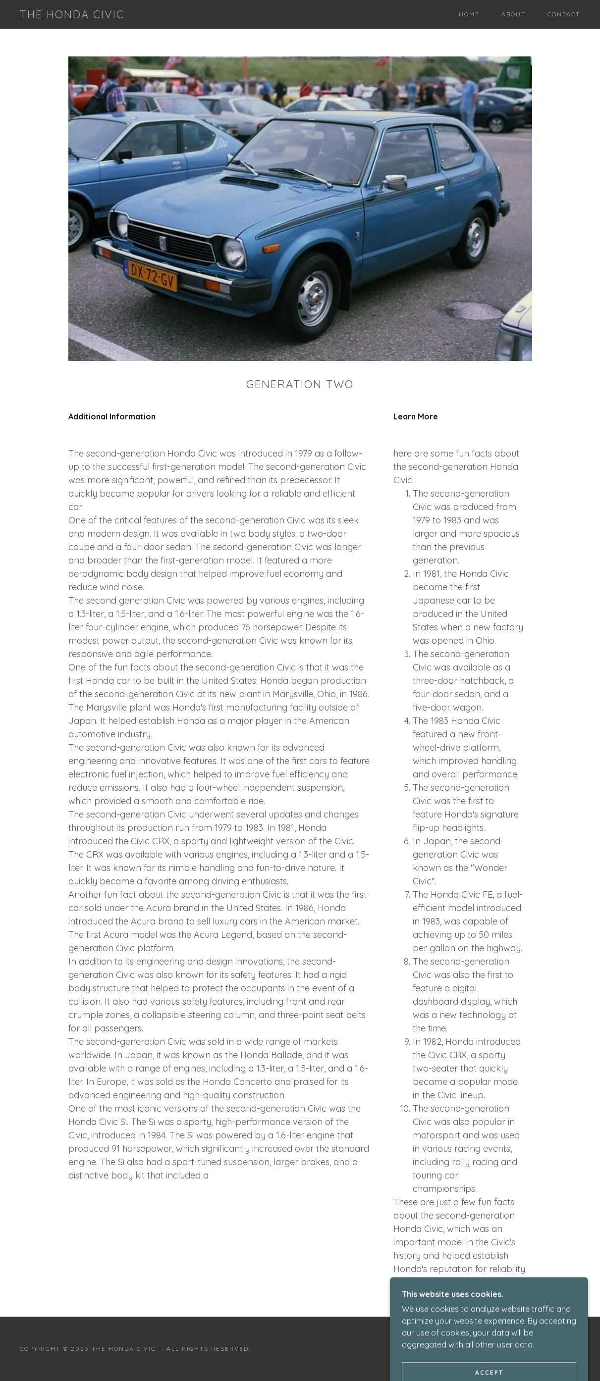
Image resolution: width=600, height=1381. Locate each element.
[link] (72, 15)
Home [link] (469, 14)
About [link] (513, 14)
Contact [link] (563, 14)
